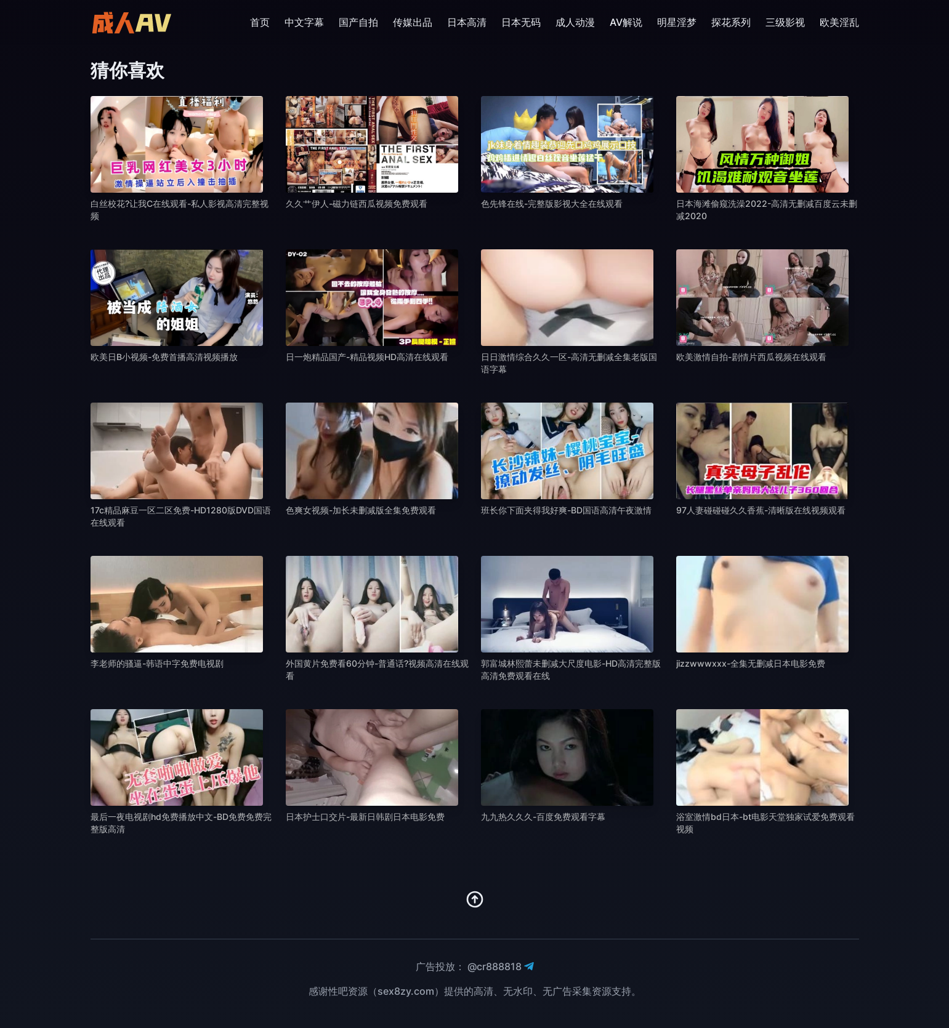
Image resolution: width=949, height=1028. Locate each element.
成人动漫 (575, 22)
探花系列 (731, 22)
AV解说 (626, 22)
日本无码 (521, 22)
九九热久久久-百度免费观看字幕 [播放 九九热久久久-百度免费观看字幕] (543, 816)
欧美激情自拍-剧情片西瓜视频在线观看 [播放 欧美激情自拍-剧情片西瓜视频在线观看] (751, 356)
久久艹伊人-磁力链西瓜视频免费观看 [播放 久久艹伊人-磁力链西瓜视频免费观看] (356, 203)
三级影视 (785, 22)
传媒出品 (412, 22)
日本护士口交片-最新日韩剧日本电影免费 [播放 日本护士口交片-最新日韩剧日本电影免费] (365, 816)
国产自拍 (358, 22)
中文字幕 (304, 22)
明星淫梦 (677, 22)
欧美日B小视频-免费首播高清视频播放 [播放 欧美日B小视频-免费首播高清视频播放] (164, 356)
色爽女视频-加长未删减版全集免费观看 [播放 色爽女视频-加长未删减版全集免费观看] (361, 510)
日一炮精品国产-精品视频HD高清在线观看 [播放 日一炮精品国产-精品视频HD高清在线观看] (367, 356)
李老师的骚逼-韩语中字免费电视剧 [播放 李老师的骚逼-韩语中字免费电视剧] (157, 663)
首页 (260, 22)
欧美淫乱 (839, 22)
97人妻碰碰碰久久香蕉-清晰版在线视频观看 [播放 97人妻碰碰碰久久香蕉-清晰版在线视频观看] (761, 510)
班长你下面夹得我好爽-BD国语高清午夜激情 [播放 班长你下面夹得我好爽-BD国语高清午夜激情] (566, 510)
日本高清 (467, 22)
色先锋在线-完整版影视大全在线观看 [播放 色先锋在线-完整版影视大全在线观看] (552, 203)
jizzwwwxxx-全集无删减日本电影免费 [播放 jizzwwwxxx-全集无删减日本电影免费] (750, 663)
